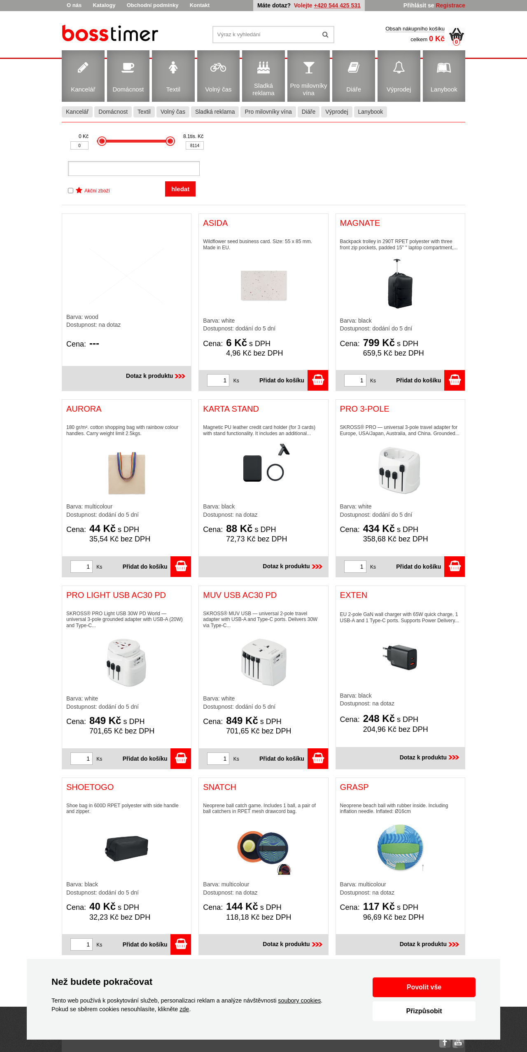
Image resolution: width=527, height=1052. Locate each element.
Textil (144, 111)
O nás (74, 5)
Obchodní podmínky (153, 5)
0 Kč (84, 136)
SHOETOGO (90, 787)
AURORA (84, 408)
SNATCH (219, 787)
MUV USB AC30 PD (240, 595)
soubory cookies (299, 1000)
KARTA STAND (231, 408)
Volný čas (173, 111)
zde (184, 1009)
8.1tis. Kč (193, 136)
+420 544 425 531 (337, 5)
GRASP (354, 787)
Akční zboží (97, 191)
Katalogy (104, 5)
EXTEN (354, 595)
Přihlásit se (418, 5)
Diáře (308, 111)
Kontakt (200, 5)
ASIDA (215, 222)
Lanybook (370, 111)
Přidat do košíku (293, 380)
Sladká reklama (215, 111)
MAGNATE (360, 222)
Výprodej (336, 111)
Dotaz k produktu (156, 376)
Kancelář (77, 111)
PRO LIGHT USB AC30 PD (116, 595)
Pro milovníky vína (268, 111)
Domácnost (113, 111)
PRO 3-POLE (364, 408)
